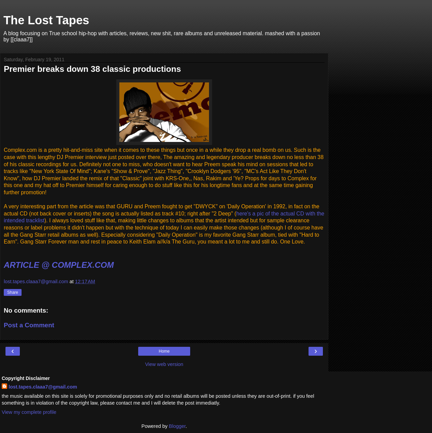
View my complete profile (29, 412)
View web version (164, 364)
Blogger (177, 426)
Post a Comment (29, 325)
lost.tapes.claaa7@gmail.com (43, 387)
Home (164, 351)
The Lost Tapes (46, 20)
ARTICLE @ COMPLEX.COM (59, 265)
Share (12, 292)
